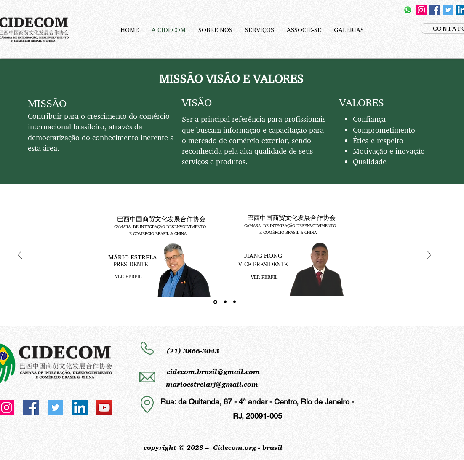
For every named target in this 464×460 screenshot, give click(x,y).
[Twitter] (448, 10)
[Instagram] (421, 10)
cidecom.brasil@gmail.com (213, 372)
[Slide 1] (215, 302)
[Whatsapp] (408, 10)
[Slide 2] (225, 302)
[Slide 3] (234, 302)
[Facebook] (434, 10)
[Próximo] (429, 255)
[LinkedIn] (80, 407)
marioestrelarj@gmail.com (212, 384)
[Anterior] (20, 255)
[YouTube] (104, 407)
